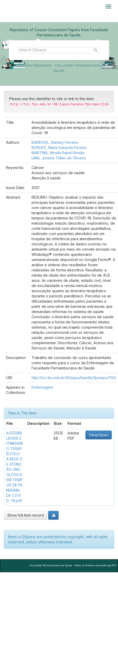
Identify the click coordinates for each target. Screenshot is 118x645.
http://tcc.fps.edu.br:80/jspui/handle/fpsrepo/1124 (74, 377)
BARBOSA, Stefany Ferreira (55, 142)
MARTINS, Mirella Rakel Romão (58, 153)
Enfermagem (42, 387)
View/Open (98, 435)
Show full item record (25, 515)
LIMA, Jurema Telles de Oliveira (59, 158)
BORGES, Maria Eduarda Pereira (59, 147)
